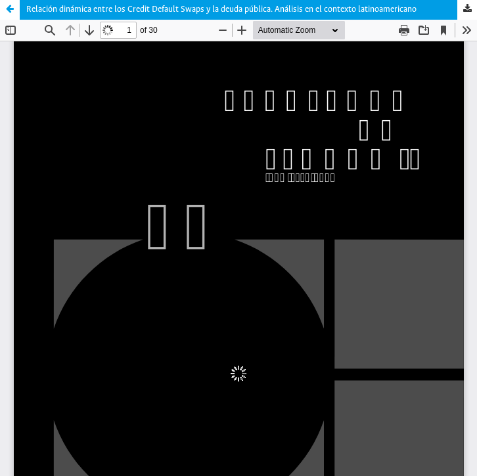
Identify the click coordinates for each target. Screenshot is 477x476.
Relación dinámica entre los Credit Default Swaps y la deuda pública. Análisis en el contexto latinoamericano (221, 9)
